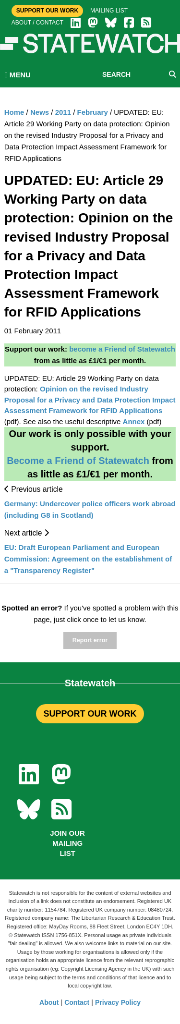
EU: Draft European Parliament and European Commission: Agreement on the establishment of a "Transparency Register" (88, 558)
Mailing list (109, 10)
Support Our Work (47, 10)
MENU (18, 75)
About (49, 1002)
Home (14, 112)
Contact (76, 1002)
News (39, 112)
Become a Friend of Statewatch (78, 460)
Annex (134, 421)
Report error (90, 640)
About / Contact (37, 22)
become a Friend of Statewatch (122, 349)
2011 (63, 112)
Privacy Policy (118, 1002)
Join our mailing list (67, 843)
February (92, 112)
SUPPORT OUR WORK (90, 714)
